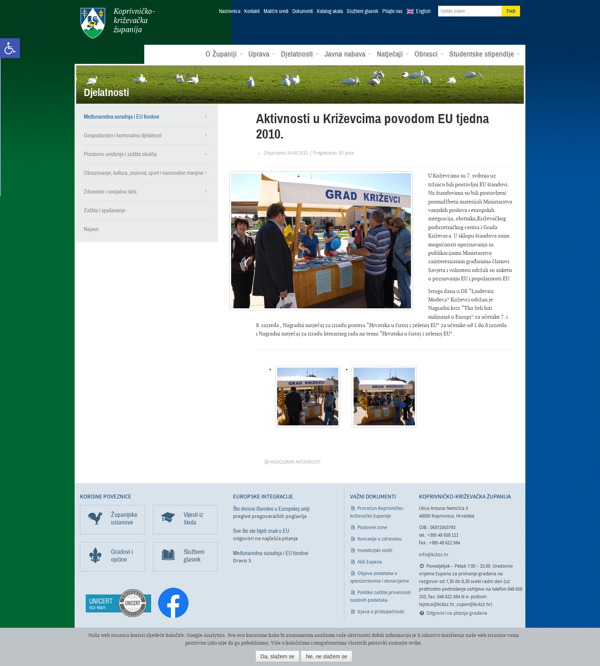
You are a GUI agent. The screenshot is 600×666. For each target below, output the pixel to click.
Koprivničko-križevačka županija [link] (117, 23)
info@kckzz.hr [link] (433, 554)
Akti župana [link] (369, 561)
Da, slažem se (278, 656)
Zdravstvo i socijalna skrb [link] (110, 191)
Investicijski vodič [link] (375, 550)
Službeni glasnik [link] (362, 11)
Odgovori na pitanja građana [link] (456, 613)
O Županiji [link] (224, 54)
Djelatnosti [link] (300, 54)
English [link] (423, 11)
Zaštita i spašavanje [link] (105, 210)
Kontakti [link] (252, 11)
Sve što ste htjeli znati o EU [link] (261, 530)
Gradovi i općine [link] (122, 555)
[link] (10, 48)
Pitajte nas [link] (392, 11)
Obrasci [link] (428, 54)
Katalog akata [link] (330, 11)
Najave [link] (91, 229)
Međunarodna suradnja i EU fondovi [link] (121, 116)
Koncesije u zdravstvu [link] (379, 538)
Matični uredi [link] (276, 11)
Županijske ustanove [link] (124, 518)
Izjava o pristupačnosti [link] (380, 611)
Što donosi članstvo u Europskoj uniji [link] (271, 508)
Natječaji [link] (393, 54)
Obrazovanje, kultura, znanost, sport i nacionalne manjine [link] (144, 172)
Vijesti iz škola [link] (193, 518)
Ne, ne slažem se (326, 656)
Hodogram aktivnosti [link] (294, 461)
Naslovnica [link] (229, 11)
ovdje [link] (415, 643)
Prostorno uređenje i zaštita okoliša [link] (120, 154)
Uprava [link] (261, 54)
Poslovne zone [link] (372, 527)
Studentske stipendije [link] (484, 54)
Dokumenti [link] (302, 11)
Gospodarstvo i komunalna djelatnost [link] (122, 135)
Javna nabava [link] (347, 54)
